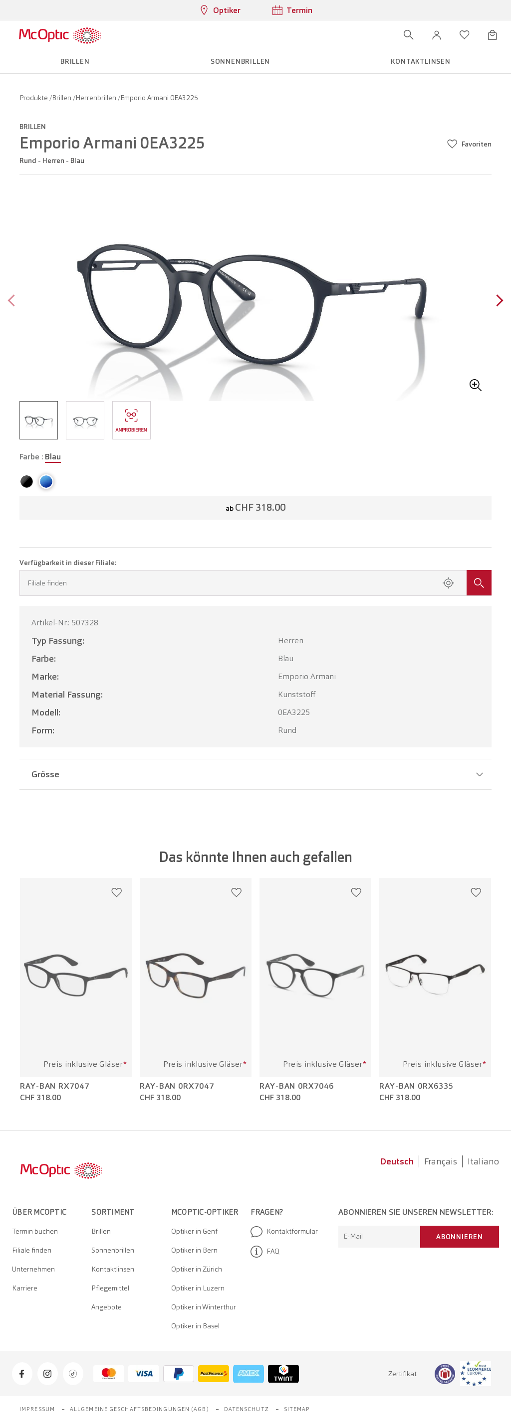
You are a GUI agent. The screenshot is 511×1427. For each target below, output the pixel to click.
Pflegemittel (110, 1288)
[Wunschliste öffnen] (465, 35)
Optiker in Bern (194, 1250)
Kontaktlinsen (112, 1269)
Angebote (106, 1306)
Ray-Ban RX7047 (54, 1086)
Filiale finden (31, 1250)
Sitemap (297, 1409)
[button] (437, 35)
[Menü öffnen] (130, 35)
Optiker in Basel (195, 1325)
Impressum (37, 1409)
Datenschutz (246, 1409)
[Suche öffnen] (409, 35)
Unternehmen (33, 1269)
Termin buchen (35, 1231)
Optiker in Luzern (198, 1288)
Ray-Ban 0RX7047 (177, 1086)
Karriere (24, 1288)
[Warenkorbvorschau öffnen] (493, 35)
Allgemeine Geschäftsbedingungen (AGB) (139, 1409)
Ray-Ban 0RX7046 (296, 1086)
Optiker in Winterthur (203, 1306)
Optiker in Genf (194, 1231)
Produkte (34, 97)
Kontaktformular (284, 1232)
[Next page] (497, 301)
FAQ (265, 1252)
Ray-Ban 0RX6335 (416, 1086)
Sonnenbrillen (112, 1250)
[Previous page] (13, 301)
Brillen (62, 97)
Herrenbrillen (96, 97)
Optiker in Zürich (196, 1269)
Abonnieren (459, 1236)
